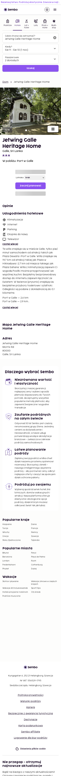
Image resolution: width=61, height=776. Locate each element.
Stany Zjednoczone (11, 540)
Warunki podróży (30, 701)
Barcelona (7, 557)
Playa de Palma (38, 557)
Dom (5, 82)
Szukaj (30, 68)
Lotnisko (20, 177)
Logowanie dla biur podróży (30, 737)
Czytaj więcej (10, 244)
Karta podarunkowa (30, 725)
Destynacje (30, 719)
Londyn (5, 561)
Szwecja (35, 536)
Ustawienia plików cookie (30, 749)
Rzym (33, 561)
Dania (34, 524)
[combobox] (28, 39)
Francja (34, 528)
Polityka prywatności (30, 695)
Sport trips (36, 588)
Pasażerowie (12, 57)
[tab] (7, 24)
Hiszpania (7, 524)
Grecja (5, 536)
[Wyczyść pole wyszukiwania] (55, 38)
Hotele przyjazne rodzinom (15, 592)
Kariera (30, 707)
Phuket (5, 569)
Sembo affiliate (30, 731)
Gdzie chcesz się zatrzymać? (20, 36)
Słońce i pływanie (10, 581)
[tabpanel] (30, 52)
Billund (5, 553)
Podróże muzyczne (11, 596)
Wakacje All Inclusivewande (15, 588)
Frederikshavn (9, 565)
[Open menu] (55, 9)
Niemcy (34, 532)
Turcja (5, 528)
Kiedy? (8, 46)
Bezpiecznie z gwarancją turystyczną (30, 713)
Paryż (33, 553)
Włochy (5, 532)
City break (36, 592)
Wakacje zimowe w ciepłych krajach (44, 582)
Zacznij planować (30, 186)
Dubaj (34, 569)
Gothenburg (36, 565)
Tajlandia (35, 540)
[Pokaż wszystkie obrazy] (53, 129)
